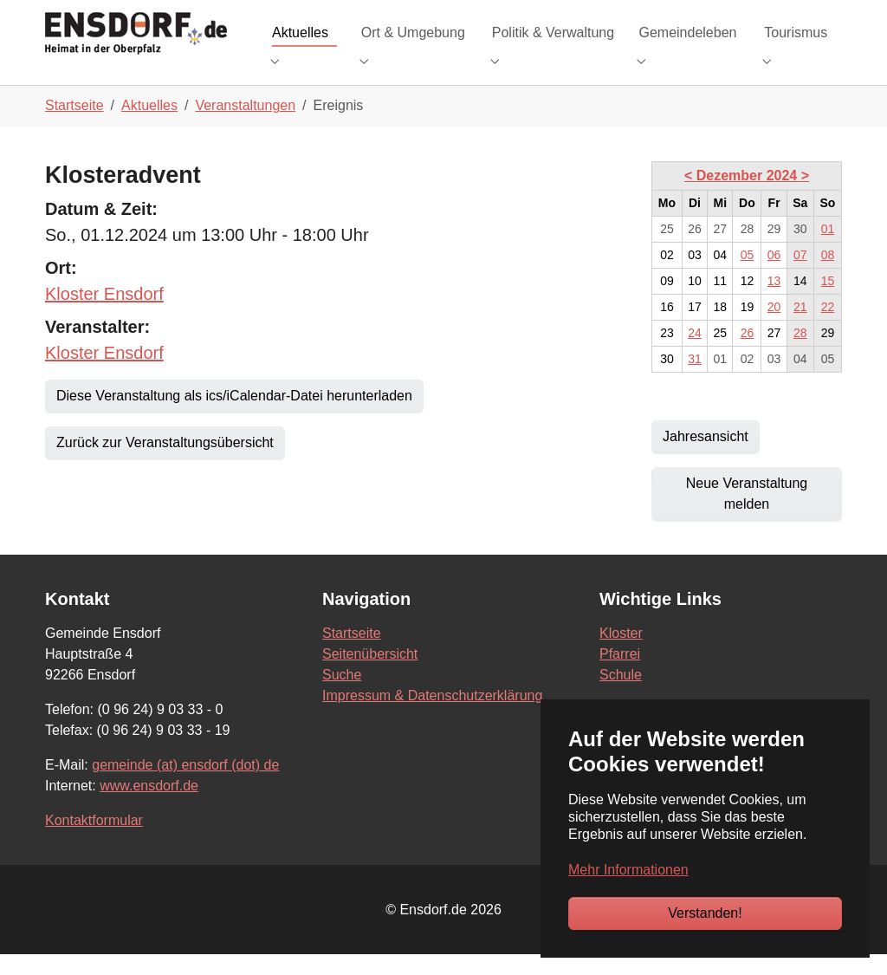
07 (800, 276)
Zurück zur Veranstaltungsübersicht (165, 463)
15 (828, 302)
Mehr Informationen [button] (628, 869)
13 (774, 302)
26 (747, 354)
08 (828, 276)
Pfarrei (619, 674)
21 (800, 328)
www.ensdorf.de (149, 806)
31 (695, 380)
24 (695, 354)
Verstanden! (704, 913)
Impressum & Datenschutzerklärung (432, 716)
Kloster (621, 654)
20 (774, 328)
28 (800, 354)
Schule (620, 695)
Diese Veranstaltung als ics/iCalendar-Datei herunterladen (234, 416)
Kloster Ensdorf (104, 314)
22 (828, 328)
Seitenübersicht (370, 674)
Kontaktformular (94, 841)
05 (747, 276)
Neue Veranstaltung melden (747, 514)
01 (828, 250)
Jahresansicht (705, 457)
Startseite (351, 654)
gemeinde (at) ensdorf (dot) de (185, 785)
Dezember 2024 (748, 196)
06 (774, 276)
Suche (341, 695)
